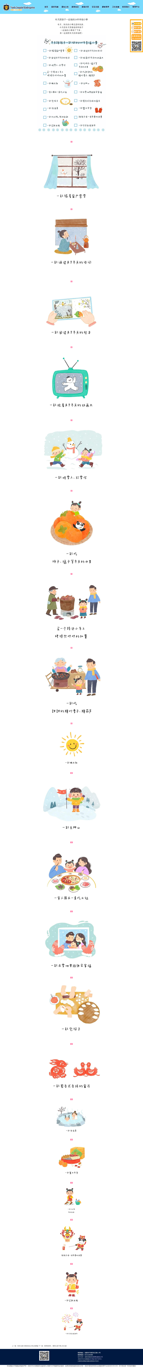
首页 (46, 7)
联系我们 (125, 7)
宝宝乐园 (95, 7)
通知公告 (65, 7)
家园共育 (85, 7)
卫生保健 (115, 7)
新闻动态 (75, 7)
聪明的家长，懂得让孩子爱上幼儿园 (55, 1346)
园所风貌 (54, 7)
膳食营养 (105, 7)
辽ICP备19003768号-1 (95, 1359)
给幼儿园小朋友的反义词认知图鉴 (27, 1346)
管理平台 (136, 7)
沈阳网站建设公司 (97, 1357)
